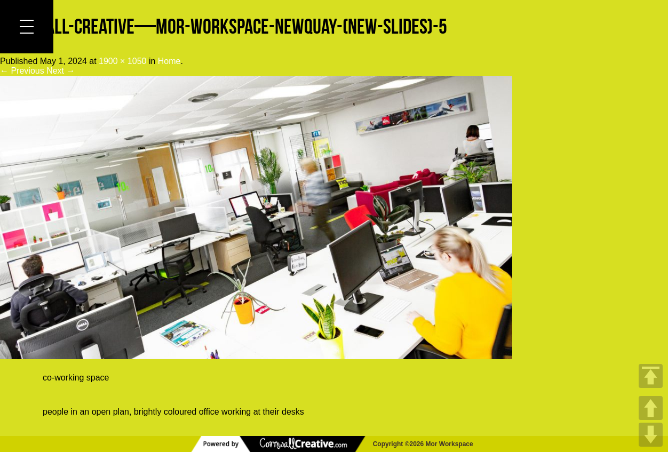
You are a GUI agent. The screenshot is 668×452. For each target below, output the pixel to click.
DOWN (651, 435)
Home (169, 61)
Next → (60, 70)
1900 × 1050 (122, 61)
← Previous (22, 70)
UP (651, 408)
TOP (651, 376)
